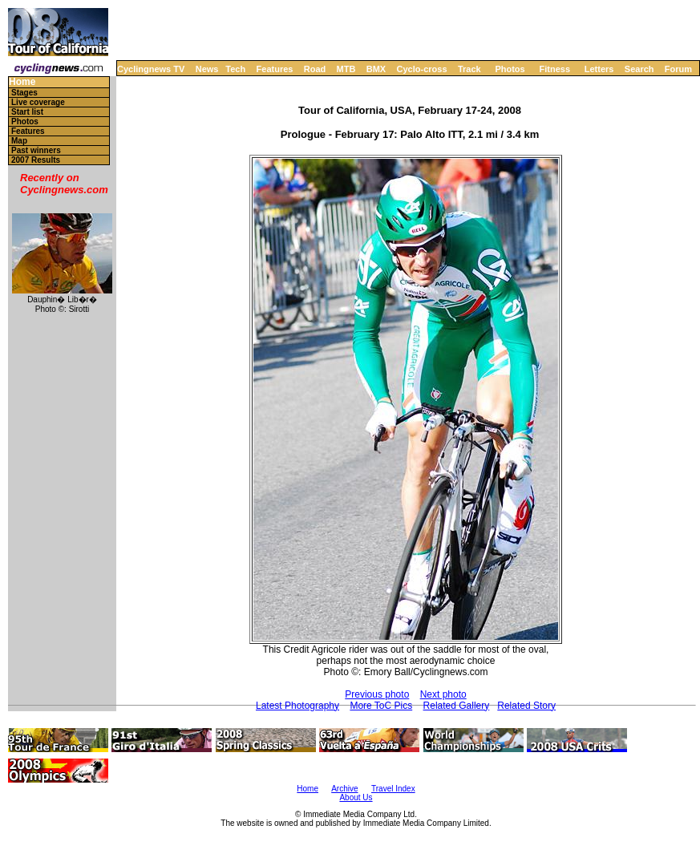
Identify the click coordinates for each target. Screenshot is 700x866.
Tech (235, 69)
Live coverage (38, 102)
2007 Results (35, 160)
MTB (346, 69)
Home (22, 82)
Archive (344, 788)
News (207, 69)
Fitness (554, 69)
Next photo (443, 694)
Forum (678, 69)
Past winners (36, 150)
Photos (509, 69)
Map (19, 140)
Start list (27, 111)
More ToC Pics (381, 705)
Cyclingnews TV (150, 69)
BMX (376, 69)
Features (275, 69)
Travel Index (393, 788)
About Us (355, 797)
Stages (24, 92)
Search (639, 69)
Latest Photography (297, 705)
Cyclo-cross (422, 69)
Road (315, 69)
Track (469, 69)
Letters (599, 69)
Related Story (526, 705)
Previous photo (377, 694)
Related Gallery (456, 705)
